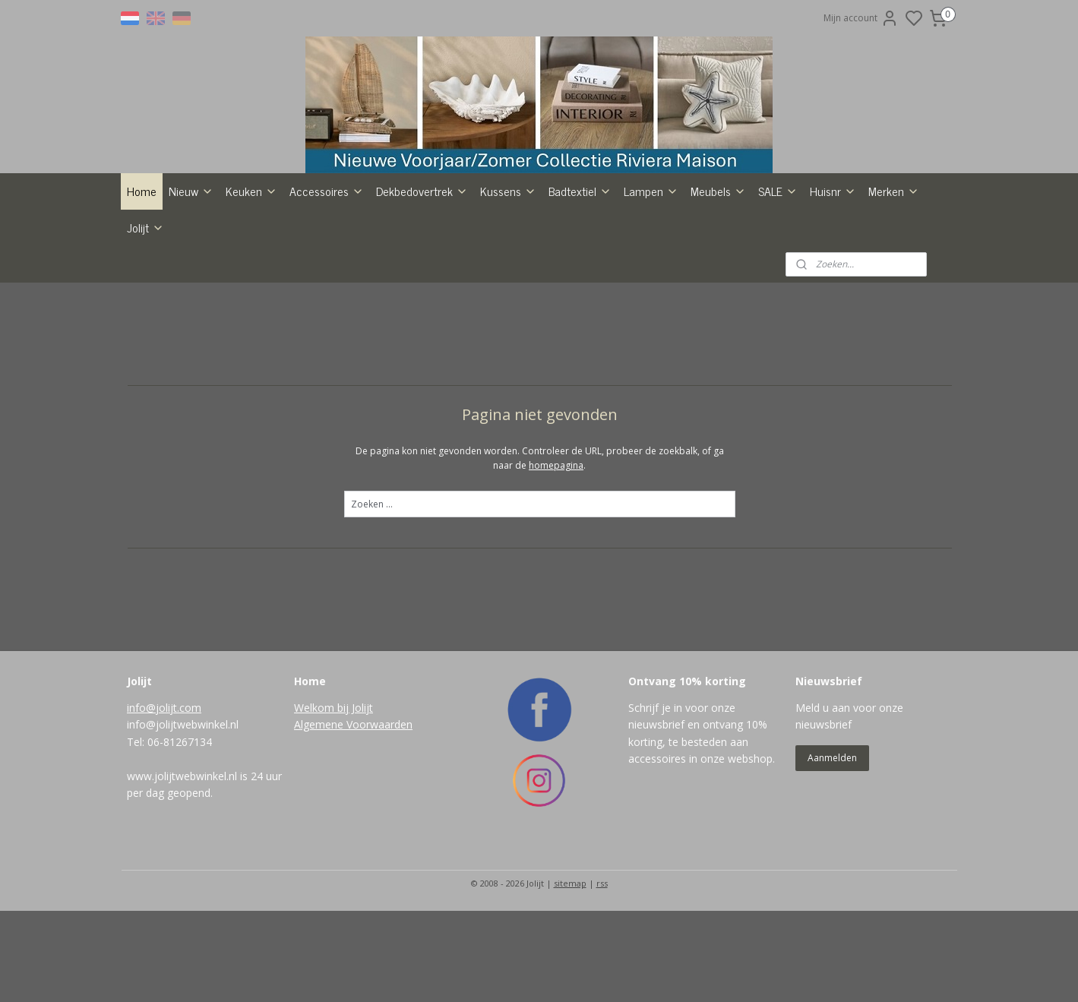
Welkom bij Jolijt (333, 799)
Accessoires (326, 282)
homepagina (556, 556)
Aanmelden (832, 848)
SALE (778, 282)
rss (602, 974)
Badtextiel (580, 282)
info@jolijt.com (164, 799)
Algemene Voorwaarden (353, 815)
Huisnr (833, 282)
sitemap (570, 974)
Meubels (718, 282)
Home (141, 282)
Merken (893, 282)
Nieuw (191, 282)
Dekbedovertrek (422, 282)
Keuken (251, 282)
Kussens (508, 282)
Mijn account (861, 18)
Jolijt (145, 318)
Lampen (651, 282)
